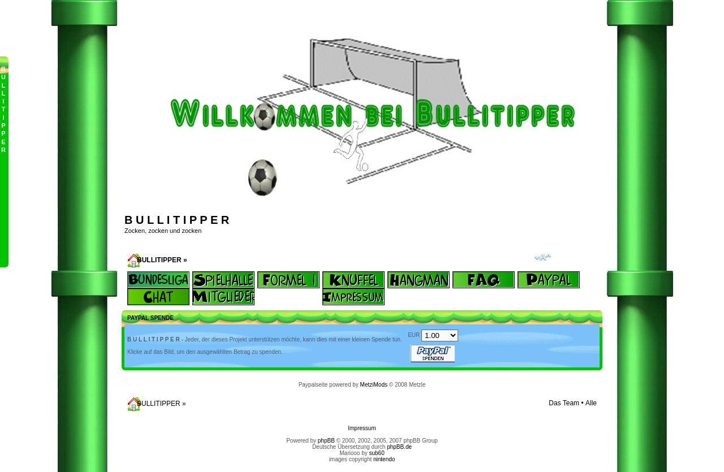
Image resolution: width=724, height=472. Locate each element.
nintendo (384, 459)
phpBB (326, 441)
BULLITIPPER (159, 260)
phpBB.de (399, 447)
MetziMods (373, 385)
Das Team (564, 403)
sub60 (377, 453)
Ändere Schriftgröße (543, 257)
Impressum (362, 428)
